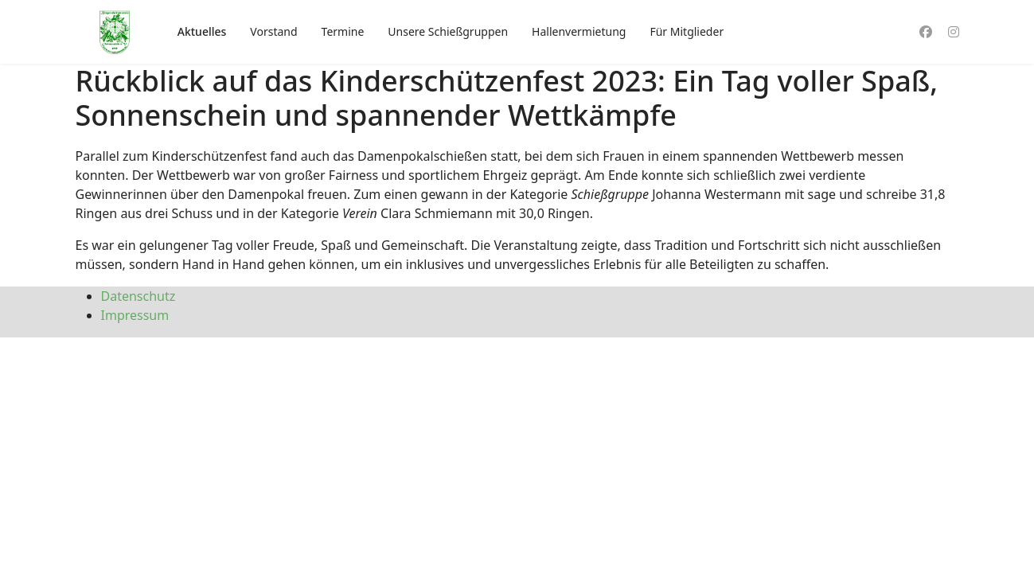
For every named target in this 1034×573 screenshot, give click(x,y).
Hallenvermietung (579, 31)
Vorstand (273, 31)
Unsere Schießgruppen (448, 31)
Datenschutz (138, 296)
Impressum (135, 315)
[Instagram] (953, 32)
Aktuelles (202, 31)
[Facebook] (925, 32)
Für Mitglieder (687, 31)
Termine (343, 31)
